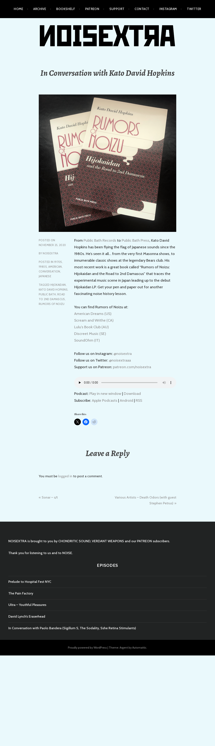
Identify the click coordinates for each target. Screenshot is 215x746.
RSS (139, 400)
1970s (58, 262)
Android (126, 400)
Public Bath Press (135, 240)
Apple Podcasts (104, 400)
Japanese (45, 276)
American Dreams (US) (92, 313)
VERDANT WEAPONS (108, 541)
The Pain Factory (20, 593)
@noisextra (123, 353)
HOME (18, 9)
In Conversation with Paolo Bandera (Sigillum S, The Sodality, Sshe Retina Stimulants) (72, 628)
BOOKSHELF (65, 9)
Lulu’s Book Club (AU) (91, 327)
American (55, 266)
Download (132, 393)
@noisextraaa (120, 360)
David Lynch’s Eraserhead (26, 616)
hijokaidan (58, 284)
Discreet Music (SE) (90, 333)
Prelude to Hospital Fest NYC (29, 582)
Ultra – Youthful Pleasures (27, 605)
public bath (47, 294)
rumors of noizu (52, 304)
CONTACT (142, 9)
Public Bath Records (100, 240)
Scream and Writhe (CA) (94, 320)
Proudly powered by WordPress (87, 647)
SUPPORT (116, 9)
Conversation (49, 271)
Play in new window (105, 393)
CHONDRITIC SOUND (74, 541)
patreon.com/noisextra (132, 367)
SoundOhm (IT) (87, 340)
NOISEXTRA (50, 253)
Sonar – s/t (50, 497)
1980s (43, 266)
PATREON (92, 9)
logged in (65, 476)
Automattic (139, 647)
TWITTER (194, 9)
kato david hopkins (53, 289)
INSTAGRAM (168, 9)
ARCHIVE (39, 9)
